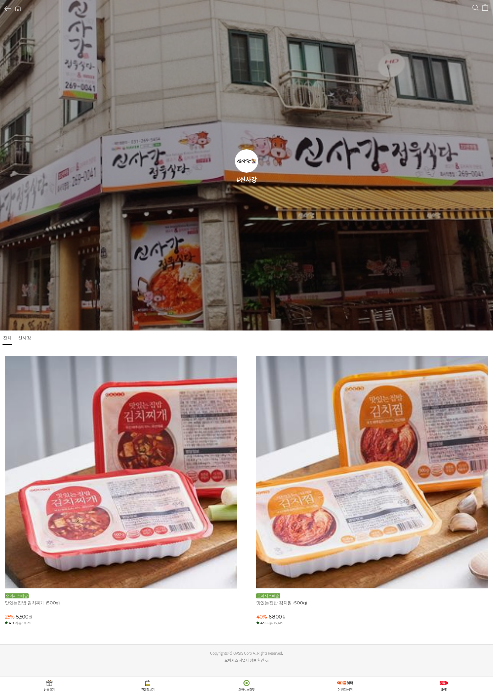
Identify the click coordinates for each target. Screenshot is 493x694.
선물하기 (49, 689)
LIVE (444, 689)
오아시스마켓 (246, 689)
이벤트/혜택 (345, 689)
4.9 (20, 623)
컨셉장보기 (148, 689)
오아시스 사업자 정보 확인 (244, 660)
